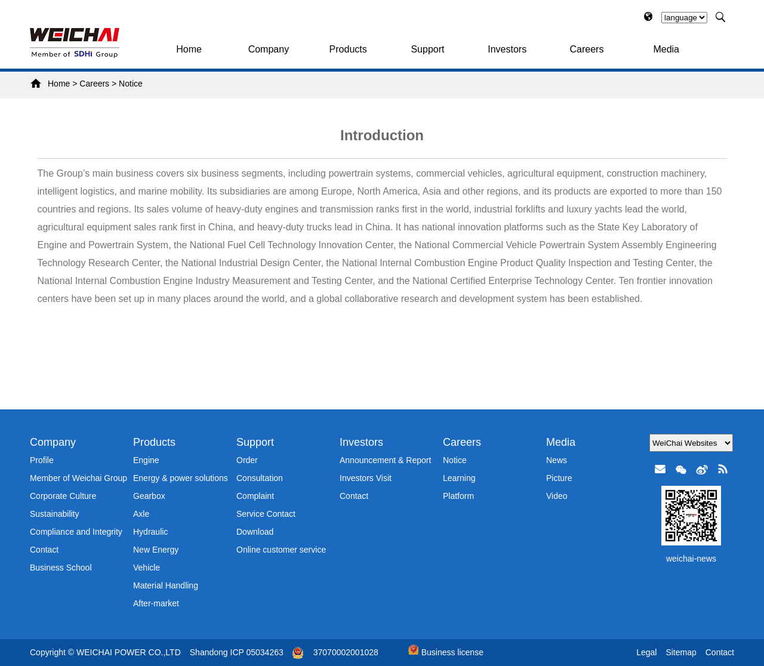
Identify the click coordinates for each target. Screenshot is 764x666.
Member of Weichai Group (78, 478)
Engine (146, 460)
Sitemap (681, 652)
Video (557, 496)
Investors (507, 49)
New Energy (155, 549)
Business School (61, 567)
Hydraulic (150, 531)
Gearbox (149, 496)
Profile (42, 460)
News (556, 460)
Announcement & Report (385, 460)
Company (268, 49)
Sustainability (54, 514)
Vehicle (146, 567)
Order (247, 460)
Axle (141, 514)
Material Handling (165, 585)
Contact (44, 549)
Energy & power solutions (180, 478)
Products (348, 49)
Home (189, 49)
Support (427, 49)
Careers (587, 49)
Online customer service (281, 549)
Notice (131, 83)
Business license (445, 652)
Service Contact (265, 514)
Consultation (259, 478)
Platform (458, 496)
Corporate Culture (63, 496)
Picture (559, 478)
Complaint (255, 496)
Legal (646, 652)
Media (666, 49)
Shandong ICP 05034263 (237, 652)
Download (254, 531)
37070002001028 (345, 652)
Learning (459, 478)
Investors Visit (366, 478)
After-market (156, 603)
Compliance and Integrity (76, 531)
